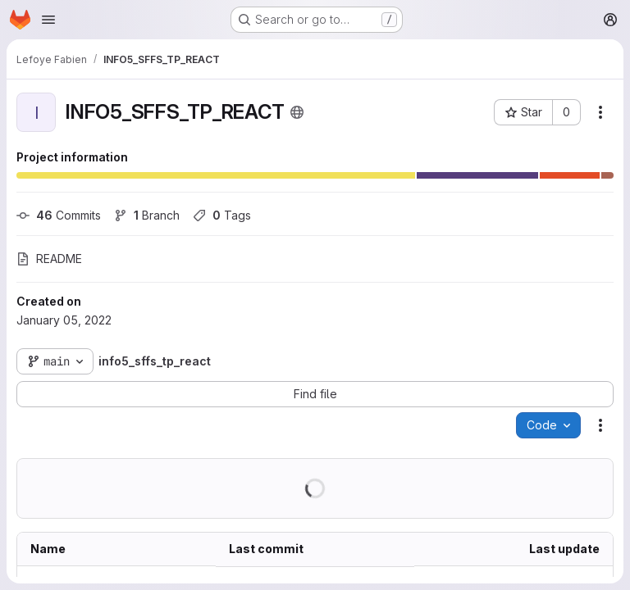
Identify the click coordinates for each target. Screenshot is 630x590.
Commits (58, 215)
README (49, 259)
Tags (222, 215)
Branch (147, 215)
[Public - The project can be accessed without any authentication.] (297, 112)
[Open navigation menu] (48, 20)
